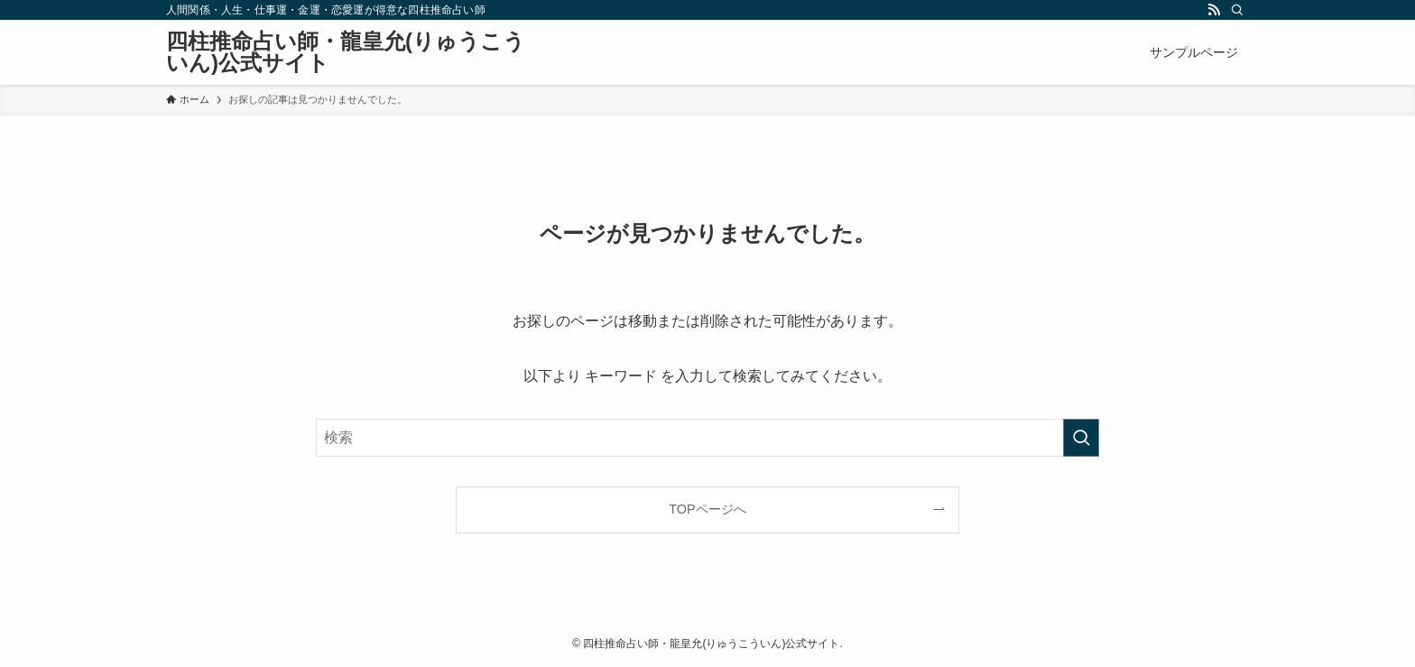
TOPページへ (707, 509)
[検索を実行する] (1081, 438)
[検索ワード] (707, 438)
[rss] (1213, 10)
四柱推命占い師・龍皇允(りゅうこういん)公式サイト (345, 52)
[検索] (1237, 10)
